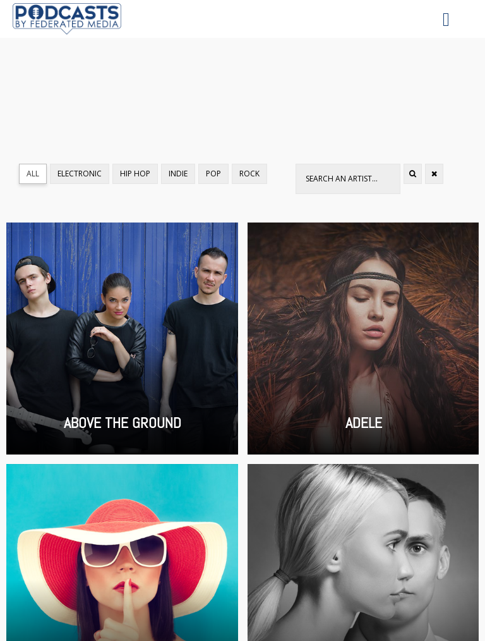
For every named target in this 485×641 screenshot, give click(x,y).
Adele (363, 339)
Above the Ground (122, 339)
